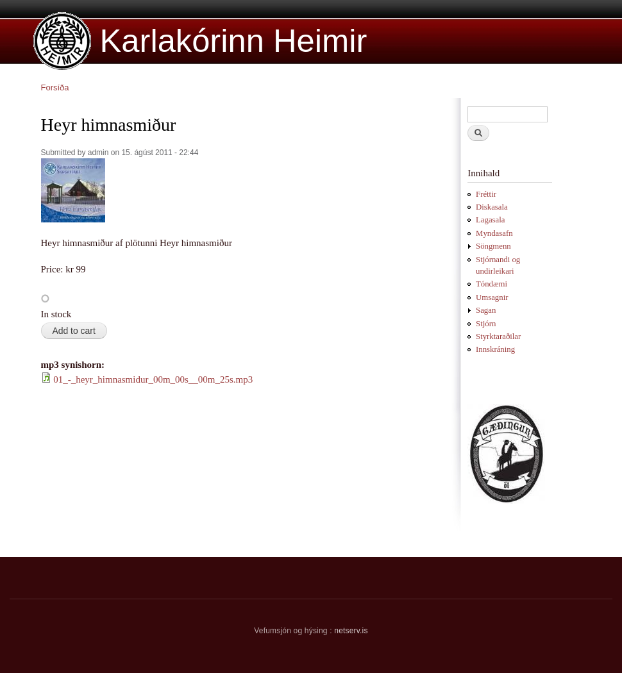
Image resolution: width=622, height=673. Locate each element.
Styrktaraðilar (498, 336)
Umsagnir (492, 297)
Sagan (486, 310)
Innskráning (495, 349)
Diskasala (492, 207)
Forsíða (55, 87)
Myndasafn (494, 233)
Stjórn (486, 323)
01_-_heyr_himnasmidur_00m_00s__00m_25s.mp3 (153, 379)
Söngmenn (493, 246)
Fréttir (486, 194)
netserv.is (350, 630)
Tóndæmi (491, 283)
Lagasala (490, 219)
